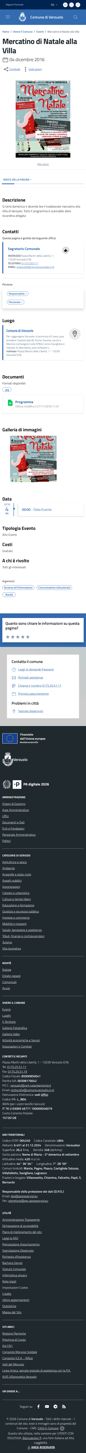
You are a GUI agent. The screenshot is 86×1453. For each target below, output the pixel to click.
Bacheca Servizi (12, 1263)
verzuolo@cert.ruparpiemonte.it (30, 1085)
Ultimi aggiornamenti (15, 1300)
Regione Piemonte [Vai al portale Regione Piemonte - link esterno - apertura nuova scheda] (14, 4)
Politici (6, 840)
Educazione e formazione (18, 905)
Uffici (5, 816)
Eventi (40, 32)
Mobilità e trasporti (14, 923)
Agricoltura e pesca (14, 862)
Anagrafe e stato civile (16, 874)
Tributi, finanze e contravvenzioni (23, 936)
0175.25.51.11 (16, 1067)
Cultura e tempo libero (16, 899)
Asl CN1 (7, 1345)
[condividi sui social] (11, 69)
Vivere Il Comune (22, 32)
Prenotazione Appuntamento (21, 1244)
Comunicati (9, 982)
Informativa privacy (14, 1275)
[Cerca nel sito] (75, 17)
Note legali (9, 1281)
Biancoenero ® (32, 1438)
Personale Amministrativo (19, 834)
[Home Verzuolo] (38, 17)
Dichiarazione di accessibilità (20, 1225)
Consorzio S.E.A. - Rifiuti (17, 1358)
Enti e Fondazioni (13, 828)
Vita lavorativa (11, 948)
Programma (24, 401)
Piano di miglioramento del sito (22, 1232)
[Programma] (10, 403)
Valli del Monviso (13, 1364)
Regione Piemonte (14, 1333)
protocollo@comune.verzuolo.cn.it (35, 267)
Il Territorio (9, 1021)
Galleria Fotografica (14, 1028)
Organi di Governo (13, 803)
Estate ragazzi (11, 975)
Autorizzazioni (11, 886)
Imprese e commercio (16, 917)
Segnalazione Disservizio (18, 1250)
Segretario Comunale (24, 248)
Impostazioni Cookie (15, 1287)
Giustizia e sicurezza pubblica (20, 911)
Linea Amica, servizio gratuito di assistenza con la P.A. (36, 1370)
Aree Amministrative (15, 810)
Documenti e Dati (13, 822)
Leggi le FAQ (10, 1238)
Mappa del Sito (11, 1312)
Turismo (7, 942)
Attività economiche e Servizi (21, 1040)
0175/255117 (30, 263)
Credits (6, 1293)
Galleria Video (11, 1034)
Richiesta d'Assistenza (16, 1256)
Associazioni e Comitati (17, 1046)
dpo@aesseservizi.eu (24, 1196)
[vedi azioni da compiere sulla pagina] (32, 69)
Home (5, 32)
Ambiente (8, 868)
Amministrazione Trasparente (21, 1219)
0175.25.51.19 (17, 1071)
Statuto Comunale (14, 1269)
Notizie (6, 969)
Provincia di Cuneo (14, 1339)
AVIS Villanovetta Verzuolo (19, 1376)
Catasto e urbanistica (15, 893)
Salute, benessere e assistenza (22, 930)
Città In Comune (48, 1428)
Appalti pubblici (12, 880)
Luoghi (6, 1015)
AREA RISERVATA (41, 1447)
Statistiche (9, 1306)
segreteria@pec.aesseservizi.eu (28, 1200)
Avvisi (6, 988)
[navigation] (7, 16)
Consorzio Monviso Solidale (19, 1352)
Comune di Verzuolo (19, 330)
